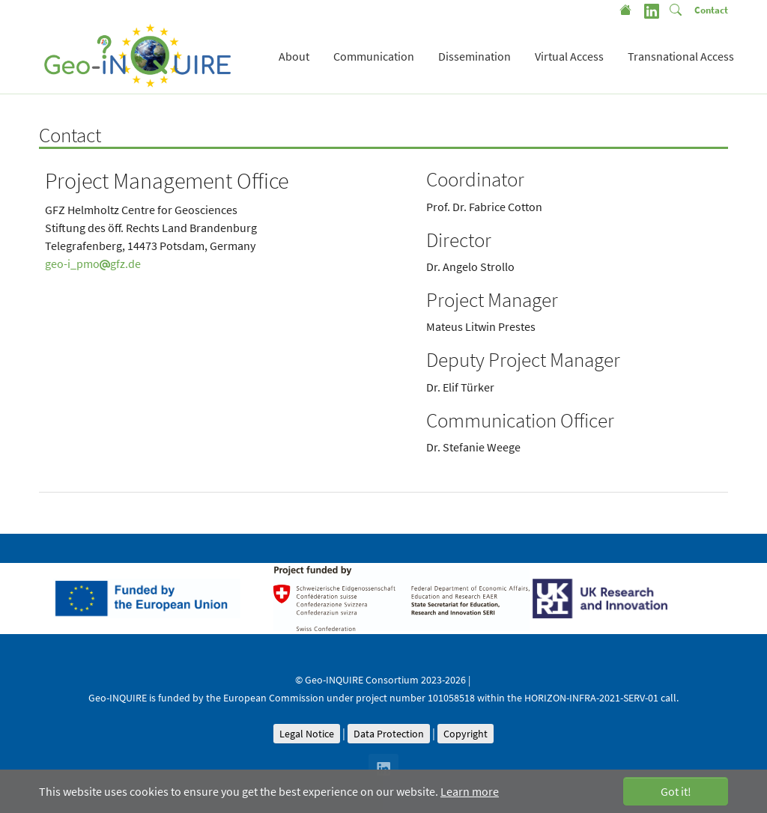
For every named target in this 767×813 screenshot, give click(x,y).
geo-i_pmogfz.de (93, 263)
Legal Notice (306, 733)
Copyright (465, 733)
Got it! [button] (676, 791)
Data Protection (389, 733)
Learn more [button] (469, 791)
